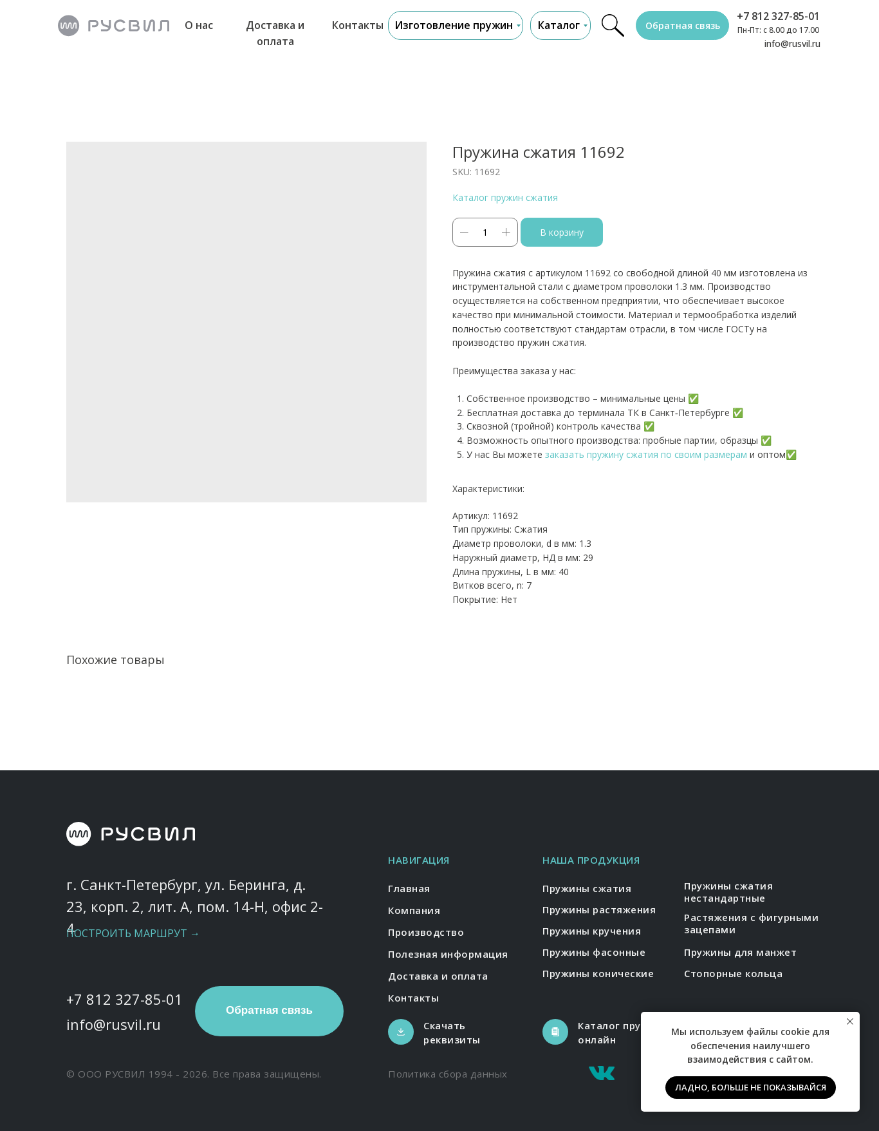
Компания (414, 910)
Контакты (358, 25)
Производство (426, 932)
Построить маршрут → (133, 933)
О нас (199, 25)
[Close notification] (850, 1021)
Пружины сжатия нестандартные (728, 892)
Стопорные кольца (733, 973)
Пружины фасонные (593, 952)
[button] (682, 25)
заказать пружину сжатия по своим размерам (646, 454)
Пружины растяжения (599, 909)
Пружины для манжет (740, 952)
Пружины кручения (591, 930)
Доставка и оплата (438, 975)
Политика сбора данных (448, 1073)
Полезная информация (448, 953)
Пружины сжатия (586, 888)
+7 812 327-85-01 (778, 16)
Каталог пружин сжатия (505, 197)
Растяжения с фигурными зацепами (751, 923)
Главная (409, 888)
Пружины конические (598, 973)
